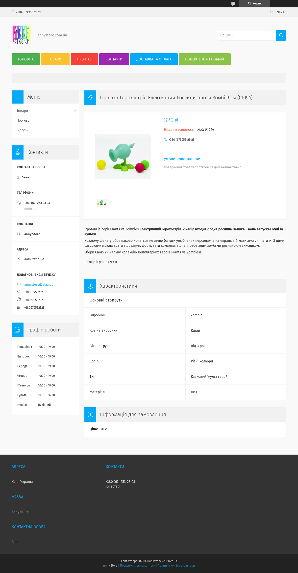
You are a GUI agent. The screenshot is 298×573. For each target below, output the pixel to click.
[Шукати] (281, 35)
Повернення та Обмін (204, 59)
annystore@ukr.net (38, 284)
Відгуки (22, 130)
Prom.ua (171, 561)
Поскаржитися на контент (137, 565)
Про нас (84, 59)
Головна (26, 59)
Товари (54, 59)
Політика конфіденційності (176, 565)
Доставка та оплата (154, 59)
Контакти (114, 59)
